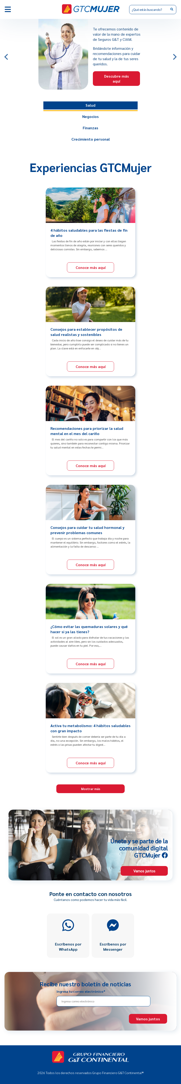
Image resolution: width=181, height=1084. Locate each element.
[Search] (152, 9)
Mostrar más (90, 789)
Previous (5, 54)
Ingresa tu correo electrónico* (81, 991)
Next (175, 54)
